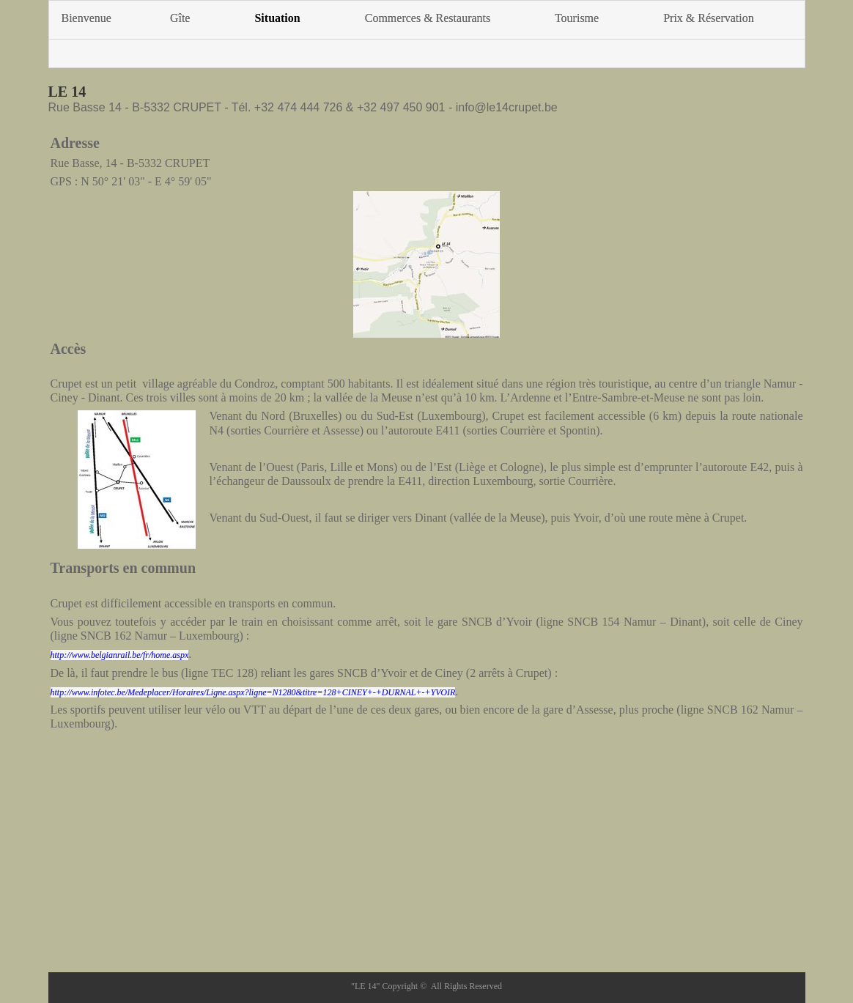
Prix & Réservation (708, 18)
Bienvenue (86, 18)
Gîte (180, 18)
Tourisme (577, 18)
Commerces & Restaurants (428, 18)
